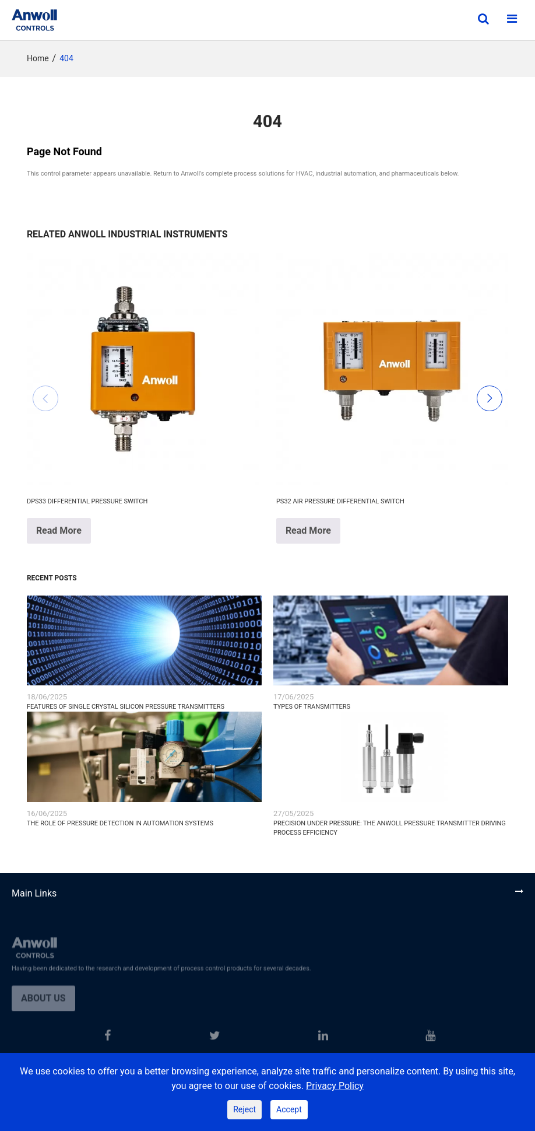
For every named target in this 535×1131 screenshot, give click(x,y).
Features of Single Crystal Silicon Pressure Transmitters (125, 707)
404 (66, 58)
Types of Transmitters (311, 707)
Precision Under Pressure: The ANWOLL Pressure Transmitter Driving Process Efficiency (389, 828)
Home (38, 58)
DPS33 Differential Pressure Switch (87, 501)
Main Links (34, 894)
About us (43, 1004)
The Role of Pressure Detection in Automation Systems (120, 823)
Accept (289, 1110)
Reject (244, 1110)
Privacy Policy (335, 1086)
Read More (59, 531)
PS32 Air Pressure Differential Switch (340, 501)
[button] (45, 398)
